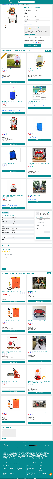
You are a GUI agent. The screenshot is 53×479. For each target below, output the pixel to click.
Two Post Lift (38, 459)
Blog (4, 471)
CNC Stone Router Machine (15, 453)
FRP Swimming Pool (33, 460)
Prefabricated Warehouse (33, 451)
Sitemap (4, 467)
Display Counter (6, 449)
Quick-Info (5, 472)
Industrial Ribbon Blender (13, 448)
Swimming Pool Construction (41, 460)
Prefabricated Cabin (10, 451)
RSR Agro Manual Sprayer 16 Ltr (9, 163)
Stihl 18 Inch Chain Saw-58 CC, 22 (9, 380)
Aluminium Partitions (21, 448)
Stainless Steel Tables (28, 448)
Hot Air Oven (20, 452)
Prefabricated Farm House (16, 450)
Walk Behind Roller (36, 447)
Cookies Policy (18, 466)
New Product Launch (31, 472)
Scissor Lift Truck (34, 449)
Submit (4, 268)
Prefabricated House (41, 451)
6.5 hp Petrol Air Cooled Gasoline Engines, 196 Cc (39, 350)
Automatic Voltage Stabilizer (7, 454)
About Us (5, 466)
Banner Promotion (30, 470)
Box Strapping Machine (36, 448)
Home (2, 3)
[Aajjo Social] (42, 445)
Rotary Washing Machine (25, 453)
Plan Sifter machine (23, 457)
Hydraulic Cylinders (32, 452)
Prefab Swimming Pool (25, 460)
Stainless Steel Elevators (41, 449)
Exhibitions (5, 474)
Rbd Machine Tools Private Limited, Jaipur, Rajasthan (12, 109)
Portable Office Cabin (17, 451)
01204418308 (41, 466)
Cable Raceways (35, 457)
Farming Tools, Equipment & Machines (9, 3)
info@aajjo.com (41, 469)
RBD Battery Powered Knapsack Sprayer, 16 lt (12, 100)
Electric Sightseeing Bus (31, 461)
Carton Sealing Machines (45, 448)
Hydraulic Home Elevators (13, 449)
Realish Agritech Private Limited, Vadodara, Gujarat (11, 204)
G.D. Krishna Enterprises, (32, 198)
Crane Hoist (26, 454)
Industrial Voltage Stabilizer (34, 453)
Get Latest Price (31, 8)
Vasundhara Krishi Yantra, (32, 77)
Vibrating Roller (42, 447)
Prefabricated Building (25, 451)
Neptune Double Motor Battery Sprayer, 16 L (11, 290)
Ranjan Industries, (31, 173)
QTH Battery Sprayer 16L (33, 131)
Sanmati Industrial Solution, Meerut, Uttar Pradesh (37, 105)
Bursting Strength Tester (43, 454)
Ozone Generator (19, 462)
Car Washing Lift (32, 459)
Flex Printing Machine (7, 453)
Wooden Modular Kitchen (14, 459)
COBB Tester (36, 454)
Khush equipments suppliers (35, 26)
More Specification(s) (28, 23)
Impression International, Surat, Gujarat (9, 141)
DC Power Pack (25, 452)
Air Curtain (7, 457)
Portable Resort (29, 450)
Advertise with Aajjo (30, 467)
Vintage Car (41, 461)
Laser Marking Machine (14, 447)
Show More (48, 50)
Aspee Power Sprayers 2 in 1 (34, 100)
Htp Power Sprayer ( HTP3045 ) (35, 194)
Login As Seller (30, 475)
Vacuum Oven (15, 452)
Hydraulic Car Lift (28, 449)
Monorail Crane (31, 454)
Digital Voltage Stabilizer (43, 453)
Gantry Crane (22, 454)
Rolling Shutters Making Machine (24, 459)
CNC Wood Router (46, 452)
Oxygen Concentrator (12, 462)
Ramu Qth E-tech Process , (33, 136)
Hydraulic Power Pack (39, 452)
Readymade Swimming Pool (13, 461)
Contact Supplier (30, 33)
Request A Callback (26, 441)
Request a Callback (32, 44)
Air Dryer (8, 459)
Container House (10, 452)
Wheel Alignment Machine (45, 459)
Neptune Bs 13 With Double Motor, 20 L (10, 320)
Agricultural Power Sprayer (8, 68)
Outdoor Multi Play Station (28, 447)
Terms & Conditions (18, 467)
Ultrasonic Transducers (10, 458)
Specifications (5, 212)
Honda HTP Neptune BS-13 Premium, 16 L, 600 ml (13, 411)
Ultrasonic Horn (29, 457)
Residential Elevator (21, 449)
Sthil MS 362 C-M (32, 290)
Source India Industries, (6, 77)
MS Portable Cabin (36, 450)
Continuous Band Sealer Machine (20, 458)
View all (48, 272)
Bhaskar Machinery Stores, (7, 168)
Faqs (4, 475)
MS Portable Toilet (23, 450)
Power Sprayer (17, 3)
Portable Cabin (21, 447)
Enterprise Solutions (30, 474)
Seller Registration (30, 466)
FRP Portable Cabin (42, 450)
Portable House (8, 450)
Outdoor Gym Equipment (23, 461)
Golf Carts (37, 461)
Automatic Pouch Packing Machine (31, 458)
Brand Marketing (30, 471)
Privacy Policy (17, 469)
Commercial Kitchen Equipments (14, 457)
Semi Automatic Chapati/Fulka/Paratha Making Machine (12, 460)
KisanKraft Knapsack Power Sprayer (36, 68)
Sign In (42, 1)
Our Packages (29, 469)
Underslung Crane (16, 454)
